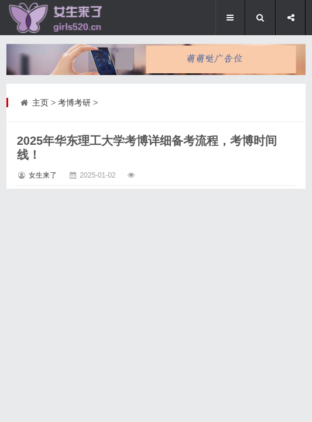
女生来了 (43, 175)
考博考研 (74, 102)
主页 (40, 102)
